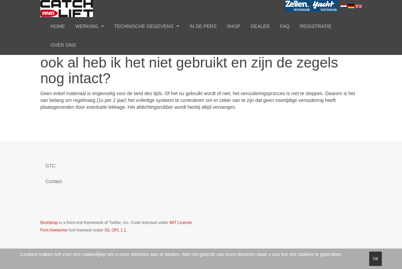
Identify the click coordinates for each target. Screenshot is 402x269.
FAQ (285, 26)
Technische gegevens (146, 26)
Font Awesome (53, 230)
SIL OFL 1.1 (115, 230)
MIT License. (181, 222)
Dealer (260, 26)
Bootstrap (49, 222)
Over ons (63, 45)
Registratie (315, 26)
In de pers (202, 26)
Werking (89, 26)
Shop (234, 26)
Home (58, 26)
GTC (50, 165)
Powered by (330, 228)
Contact (53, 181)
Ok (375, 258)
